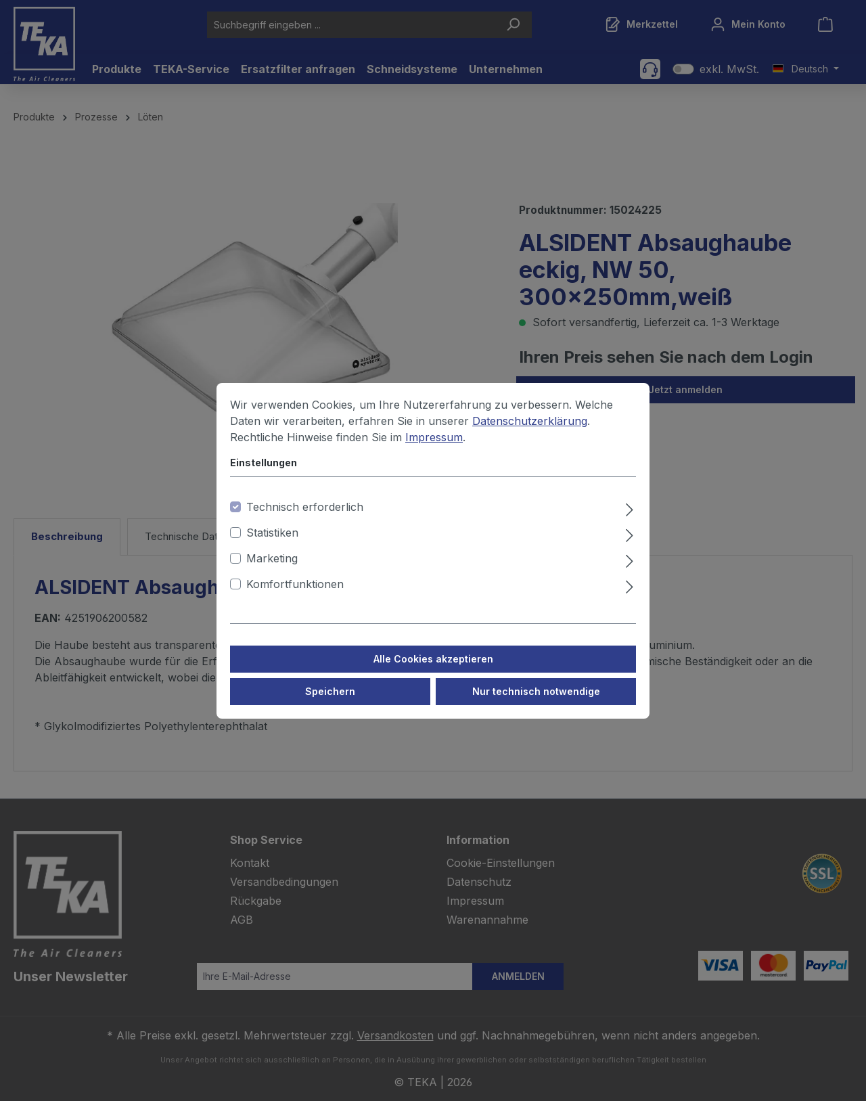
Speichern (330, 704)
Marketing (272, 571)
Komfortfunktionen (295, 597)
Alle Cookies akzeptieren (433, 671)
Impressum (434, 450)
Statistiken (272, 545)
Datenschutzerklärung (529, 434)
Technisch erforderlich (304, 519)
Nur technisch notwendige (536, 704)
